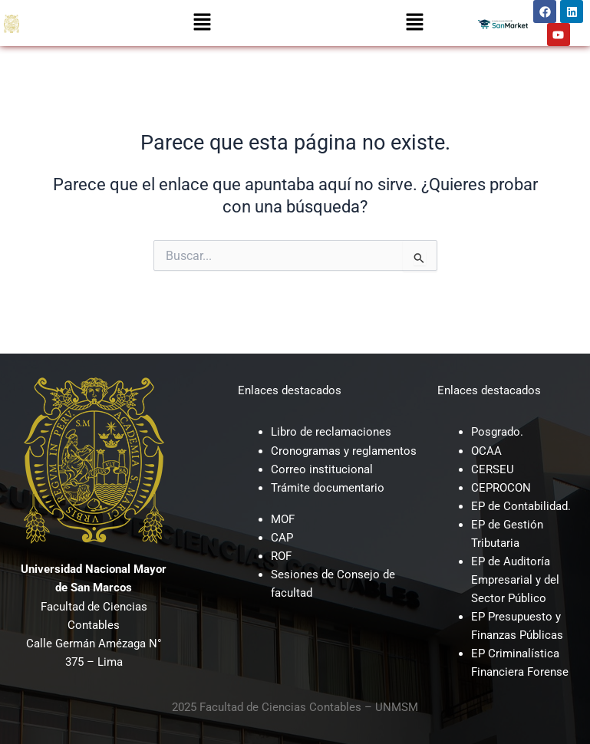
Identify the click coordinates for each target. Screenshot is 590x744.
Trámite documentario (327, 488)
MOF (283, 519)
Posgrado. (497, 432)
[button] (201, 23)
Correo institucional (322, 469)
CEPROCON (501, 488)
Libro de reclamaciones (331, 432)
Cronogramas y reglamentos (344, 451)
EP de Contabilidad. (521, 506)
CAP (282, 538)
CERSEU (492, 469)
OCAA (486, 451)
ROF (281, 556)
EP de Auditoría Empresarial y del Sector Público (515, 580)
